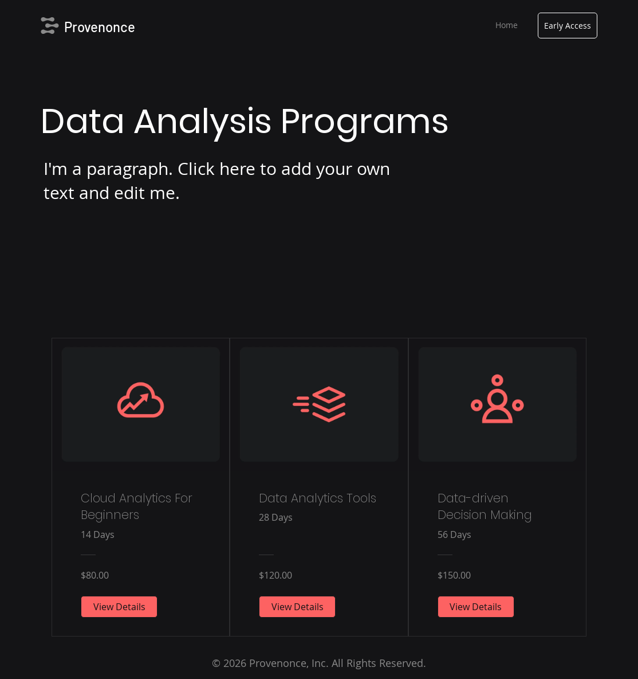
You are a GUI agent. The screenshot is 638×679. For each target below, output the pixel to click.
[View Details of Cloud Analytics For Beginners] (119, 607)
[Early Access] (567, 25)
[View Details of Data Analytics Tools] (297, 607)
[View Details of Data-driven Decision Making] (476, 607)
